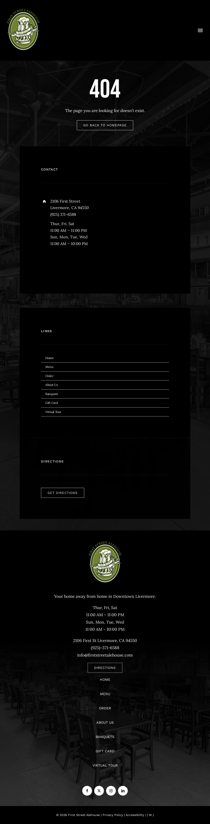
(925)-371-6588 (105, 647)
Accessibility (135, 815)
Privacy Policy (113, 815)
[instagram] (70, 263)
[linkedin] (123, 791)
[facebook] (46, 263)
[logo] (23, 10)
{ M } (150, 815)
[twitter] (58, 263)
